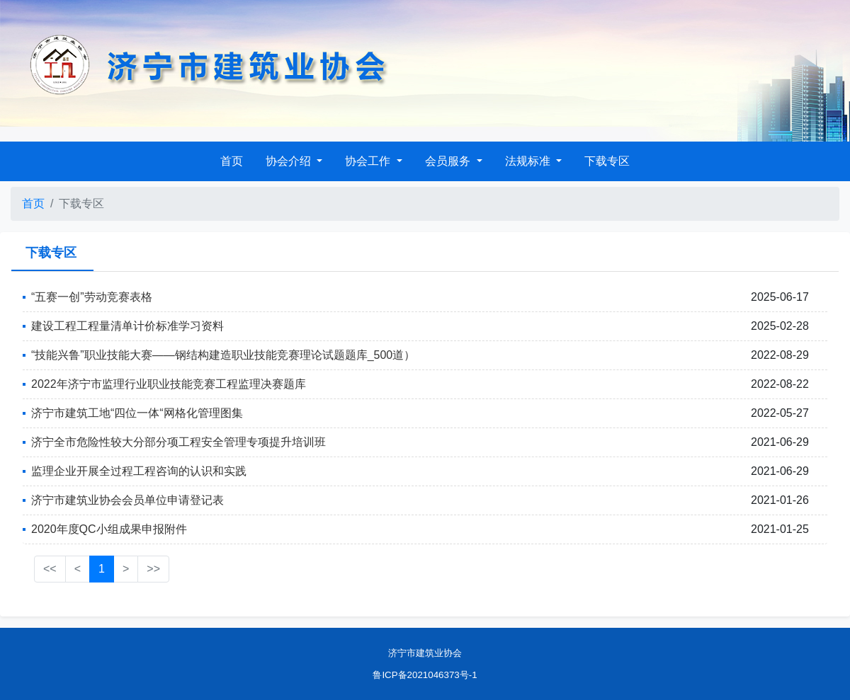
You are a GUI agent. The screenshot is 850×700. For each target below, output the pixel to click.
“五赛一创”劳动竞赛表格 (91, 297)
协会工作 (369, 161)
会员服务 (449, 161)
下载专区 (607, 161)
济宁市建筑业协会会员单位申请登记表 (127, 500)
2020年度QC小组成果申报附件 (109, 529)
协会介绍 (290, 161)
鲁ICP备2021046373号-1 (425, 675)
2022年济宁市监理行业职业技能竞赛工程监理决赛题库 (168, 384)
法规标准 (529, 161)
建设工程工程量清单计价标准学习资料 (127, 326)
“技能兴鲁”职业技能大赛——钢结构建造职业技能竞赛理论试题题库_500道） (223, 355)
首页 (231, 161)
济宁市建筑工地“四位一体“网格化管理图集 (137, 413)
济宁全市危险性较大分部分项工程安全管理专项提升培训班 (178, 442)
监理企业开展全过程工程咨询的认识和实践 (138, 471)
